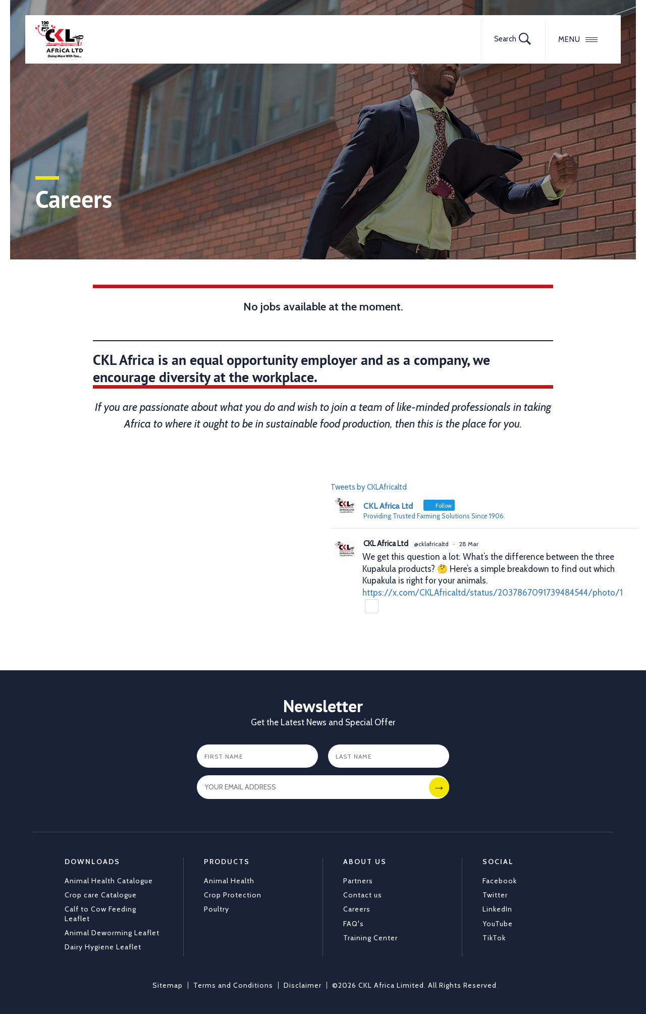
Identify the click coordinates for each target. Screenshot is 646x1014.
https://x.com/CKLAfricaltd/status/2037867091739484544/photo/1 (492, 593)
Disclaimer (302, 985)
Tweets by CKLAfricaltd (369, 487)
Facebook (499, 880)
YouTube (497, 923)
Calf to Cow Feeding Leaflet (100, 913)
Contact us (362, 894)
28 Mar (468, 544)
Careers (356, 909)
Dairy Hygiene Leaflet (103, 946)
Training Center (370, 937)
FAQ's (353, 923)
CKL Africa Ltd (385, 543)
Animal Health (229, 880)
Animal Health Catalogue (109, 880)
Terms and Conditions (233, 985)
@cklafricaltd (431, 544)
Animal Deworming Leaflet (112, 932)
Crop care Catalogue (101, 894)
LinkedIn (497, 909)
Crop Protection (232, 894)
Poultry (216, 909)
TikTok (494, 937)
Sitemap (167, 985)
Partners (358, 880)
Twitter (495, 894)
